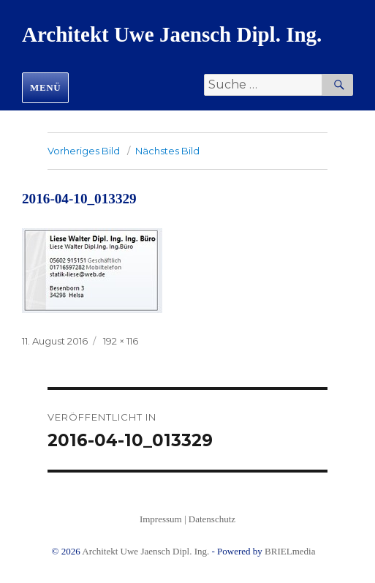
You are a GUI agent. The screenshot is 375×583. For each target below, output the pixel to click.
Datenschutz (212, 519)
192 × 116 (120, 341)
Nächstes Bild (167, 151)
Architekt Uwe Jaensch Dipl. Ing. (172, 34)
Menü (45, 87)
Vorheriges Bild (84, 151)
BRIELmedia (290, 551)
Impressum (161, 519)
